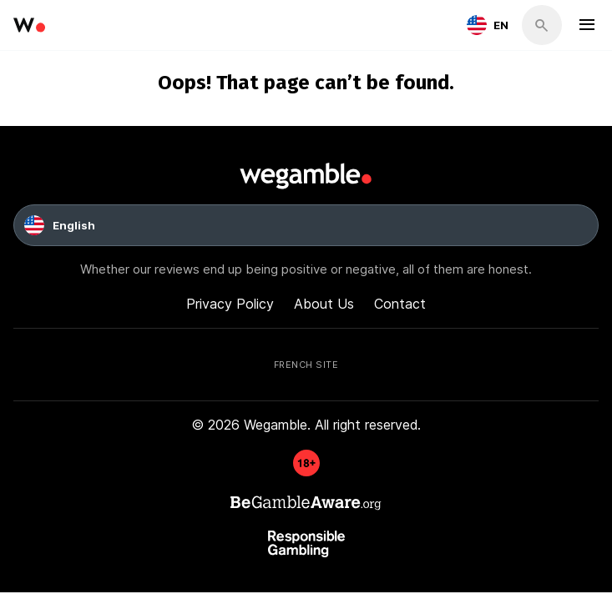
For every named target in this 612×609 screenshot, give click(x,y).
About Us (324, 302)
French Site (306, 364)
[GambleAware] (306, 471)
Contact (400, 302)
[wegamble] (29, 25)
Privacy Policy (230, 302)
